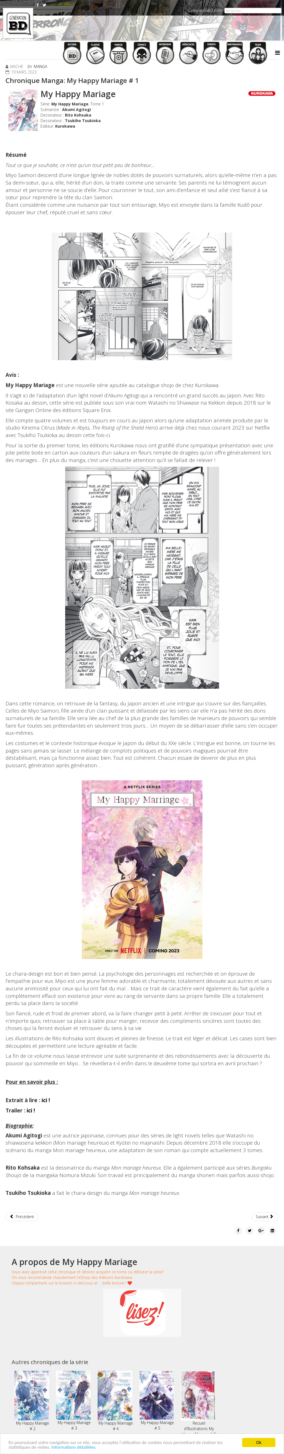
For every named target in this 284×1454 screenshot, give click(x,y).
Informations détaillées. (74, 1447)
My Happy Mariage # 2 (31, 1401)
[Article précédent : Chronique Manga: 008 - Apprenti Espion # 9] (22, 1216)
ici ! (46, 1100)
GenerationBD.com (205, 10)
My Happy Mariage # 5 (156, 1401)
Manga (40, 66)
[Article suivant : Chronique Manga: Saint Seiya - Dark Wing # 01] (265, 1216)
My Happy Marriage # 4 (115, 1401)
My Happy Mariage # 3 (73, 1401)
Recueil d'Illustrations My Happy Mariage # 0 (198, 1404)
